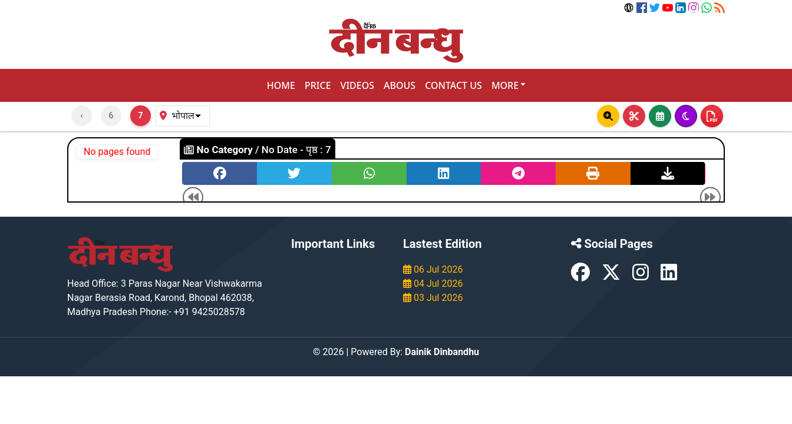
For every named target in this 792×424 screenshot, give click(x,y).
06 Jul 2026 (433, 269)
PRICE (318, 85)
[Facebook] (581, 275)
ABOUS (399, 85)
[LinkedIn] (669, 275)
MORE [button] (508, 85)
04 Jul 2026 (433, 283)
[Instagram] (641, 275)
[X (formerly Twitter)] (612, 275)
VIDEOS (357, 85)
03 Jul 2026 (433, 297)
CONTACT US (453, 85)
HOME (281, 85)
